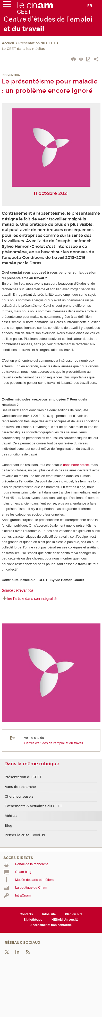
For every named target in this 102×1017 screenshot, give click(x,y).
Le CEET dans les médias (23, 49)
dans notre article (76, 465)
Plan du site (73, 914)
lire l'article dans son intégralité (32, 598)
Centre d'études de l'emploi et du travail (53, 743)
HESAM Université (65, 919)
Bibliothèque (32, 919)
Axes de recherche (20, 787)
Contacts (26, 914)
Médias (11, 816)
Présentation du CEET (36, 43)
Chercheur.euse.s (19, 797)
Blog (8, 826)
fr (89, 6)
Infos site (49, 914)
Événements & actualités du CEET (33, 806)
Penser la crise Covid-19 (25, 835)
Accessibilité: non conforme (51, 925)
